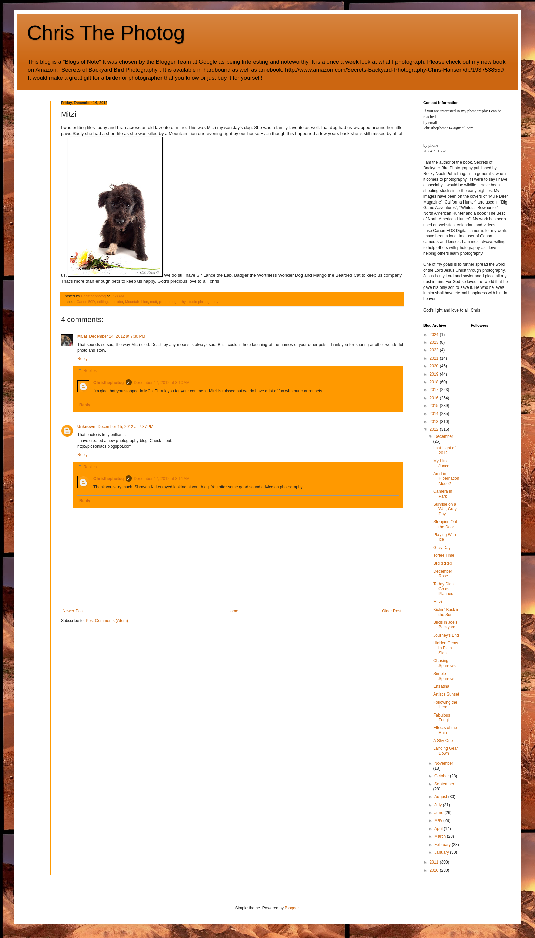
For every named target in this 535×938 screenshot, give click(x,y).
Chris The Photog (106, 32)
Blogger (292, 907)
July (438, 805)
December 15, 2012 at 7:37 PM (125, 426)
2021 (435, 358)
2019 (435, 374)
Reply (82, 358)
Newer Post (73, 611)
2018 (435, 382)
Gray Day (442, 547)
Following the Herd (445, 704)
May (438, 820)
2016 (435, 398)
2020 (435, 366)
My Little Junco (441, 463)
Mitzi (437, 601)
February (443, 844)
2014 (435, 413)
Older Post (391, 611)
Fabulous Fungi (441, 717)
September (444, 784)
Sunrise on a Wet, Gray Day (445, 509)
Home (233, 611)
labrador (116, 302)
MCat (82, 336)
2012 (435, 429)
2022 (435, 350)
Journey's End (446, 635)
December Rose (442, 573)
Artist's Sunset (446, 694)
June (439, 812)
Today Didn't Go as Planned (444, 589)
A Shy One (443, 740)
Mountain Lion (136, 302)
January (442, 852)
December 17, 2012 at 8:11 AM (161, 478)
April (439, 828)
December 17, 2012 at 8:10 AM (161, 382)
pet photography (172, 302)
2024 (435, 334)
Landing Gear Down (445, 750)
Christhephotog (108, 382)
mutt (153, 302)
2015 (435, 405)
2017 (435, 389)
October (442, 776)
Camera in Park (442, 493)
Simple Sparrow (443, 676)
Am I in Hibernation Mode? (446, 478)
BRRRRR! (442, 563)
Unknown (86, 426)
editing (102, 302)
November (443, 763)
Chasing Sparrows (444, 663)
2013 (435, 421)
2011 (435, 862)
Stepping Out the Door (445, 524)
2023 (435, 342)
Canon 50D (86, 302)
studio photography (202, 302)
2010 (435, 870)
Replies (90, 370)
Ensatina (441, 686)
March (440, 836)
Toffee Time (443, 555)
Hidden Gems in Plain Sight (445, 648)
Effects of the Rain (445, 730)
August (441, 796)
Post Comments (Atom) (107, 620)
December (443, 436)
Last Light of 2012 (444, 450)
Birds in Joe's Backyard (445, 625)
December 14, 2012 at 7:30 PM (117, 336)
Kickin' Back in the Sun (446, 612)
